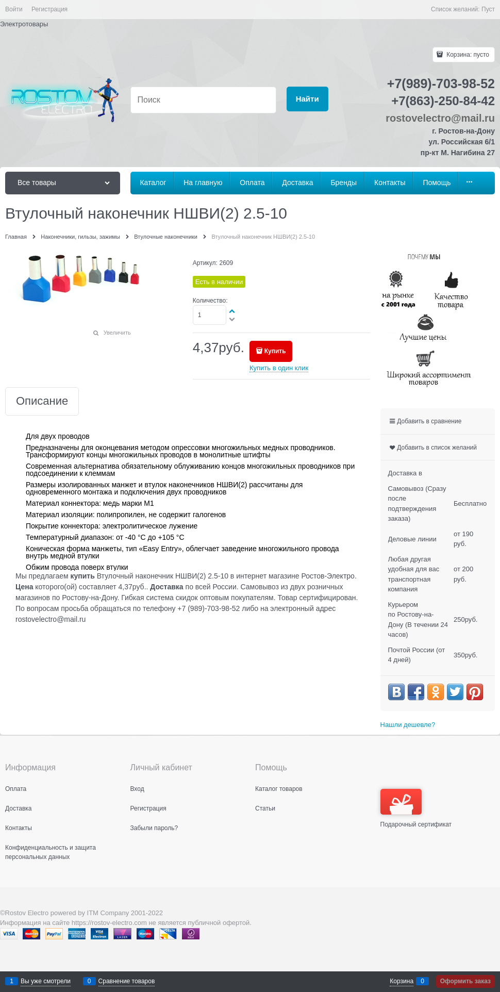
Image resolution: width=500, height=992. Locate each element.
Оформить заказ (465, 981)
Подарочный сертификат (416, 808)
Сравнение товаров (126, 981)
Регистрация (49, 9)
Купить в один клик (278, 368)
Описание (42, 401)
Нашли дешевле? (408, 725)
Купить (275, 351)
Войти (14, 9)
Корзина (401, 981)
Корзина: (467, 54)
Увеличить (117, 332)
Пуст (488, 9)
